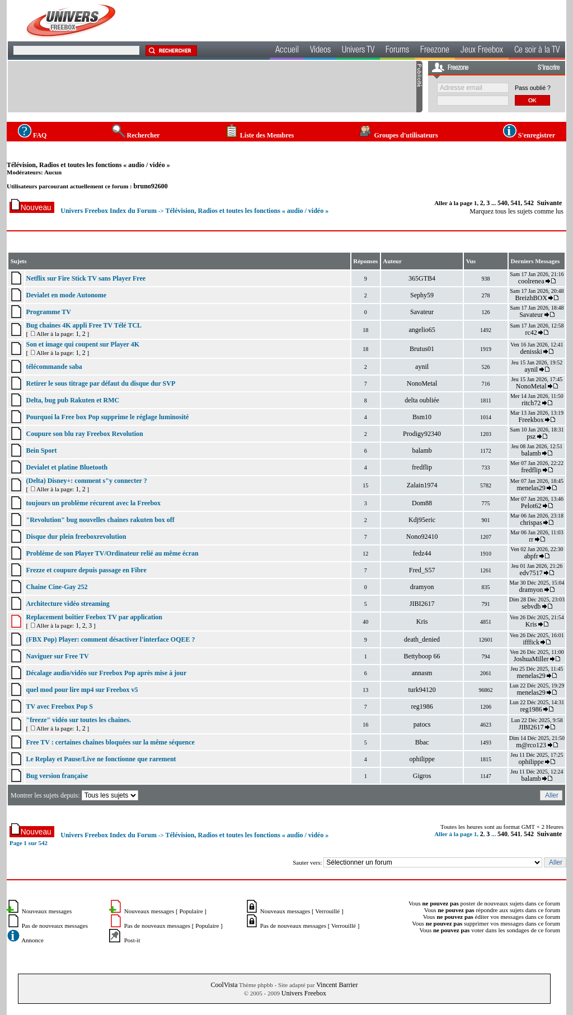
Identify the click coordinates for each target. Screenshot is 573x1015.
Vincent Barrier (337, 985)
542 (529, 203)
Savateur (422, 312)
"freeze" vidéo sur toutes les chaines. (78, 720)
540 (502, 203)
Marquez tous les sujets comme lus (516, 211)
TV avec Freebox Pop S (59, 706)
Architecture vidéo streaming (67, 604)
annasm (422, 673)
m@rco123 (531, 745)
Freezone (434, 50)
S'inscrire (549, 68)
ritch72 (531, 403)
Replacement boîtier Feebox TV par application (94, 617)
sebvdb (531, 606)
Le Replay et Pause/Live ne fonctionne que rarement (101, 759)
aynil (422, 367)
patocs (422, 724)
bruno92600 (150, 186)
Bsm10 (421, 417)
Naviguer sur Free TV (57, 656)
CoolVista (224, 985)
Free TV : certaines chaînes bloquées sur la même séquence (110, 742)
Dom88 (422, 503)
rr (531, 539)
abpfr (531, 556)
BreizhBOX (531, 298)
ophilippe (421, 759)
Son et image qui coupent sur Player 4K (82, 344)
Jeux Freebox (482, 50)
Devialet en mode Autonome (66, 295)
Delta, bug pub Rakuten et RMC (72, 400)
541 (516, 203)
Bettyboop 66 (422, 656)
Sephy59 (422, 295)
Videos (320, 50)
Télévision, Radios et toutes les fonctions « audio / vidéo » (88, 165)
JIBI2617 (422, 604)
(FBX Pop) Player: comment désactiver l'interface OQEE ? (110, 639)
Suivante (549, 203)
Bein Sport (41, 450)
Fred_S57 (422, 570)
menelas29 (530, 488)
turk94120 (421, 690)
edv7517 (530, 573)
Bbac (422, 742)
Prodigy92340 (422, 434)
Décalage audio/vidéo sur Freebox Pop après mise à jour (106, 673)
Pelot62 (531, 506)
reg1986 (422, 706)
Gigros (422, 776)
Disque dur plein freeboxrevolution (76, 536)
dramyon (422, 587)
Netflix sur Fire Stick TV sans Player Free (85, 278)
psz (531, 436)
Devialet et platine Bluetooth (66, 467)
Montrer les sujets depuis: (75, 795)
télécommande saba (54, 367)
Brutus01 (422, 349)
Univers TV (358, 50)
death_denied (422, 639)
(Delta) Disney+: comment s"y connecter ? (86, 481)
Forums (397, 50)
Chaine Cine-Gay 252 (56, 587)
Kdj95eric (421, 520)
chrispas (531, 523)
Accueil (287, 50)
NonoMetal (422, 383)
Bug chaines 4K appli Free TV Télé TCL (84, 325)
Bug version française (57, 776)
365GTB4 (421, 278)
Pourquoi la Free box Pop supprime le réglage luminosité (107, 417)
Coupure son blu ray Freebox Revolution (84, 434)
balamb (421, 450)
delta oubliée (422, 400)
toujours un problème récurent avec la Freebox (93, 503)
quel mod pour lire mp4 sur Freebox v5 (82, 690)
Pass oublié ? (533, 87)
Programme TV (48, 312)
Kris (422, 621)
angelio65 (421, 330)
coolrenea (531, 281)
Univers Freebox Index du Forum (108, 211)
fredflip (422, 467)
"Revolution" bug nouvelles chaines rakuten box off (100, 520)
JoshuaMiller (531, 659)
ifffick (531, 642)
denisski (531, 351)
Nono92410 (422, 536)
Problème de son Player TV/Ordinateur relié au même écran (112, 553)
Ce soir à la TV (537, 50)
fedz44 (422, 553)
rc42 (531, 332)
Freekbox (530, 420)
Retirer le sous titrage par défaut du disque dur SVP (100, 383)
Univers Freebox (303, 993)
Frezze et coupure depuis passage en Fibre (86, 570)
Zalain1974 (422, 485)
